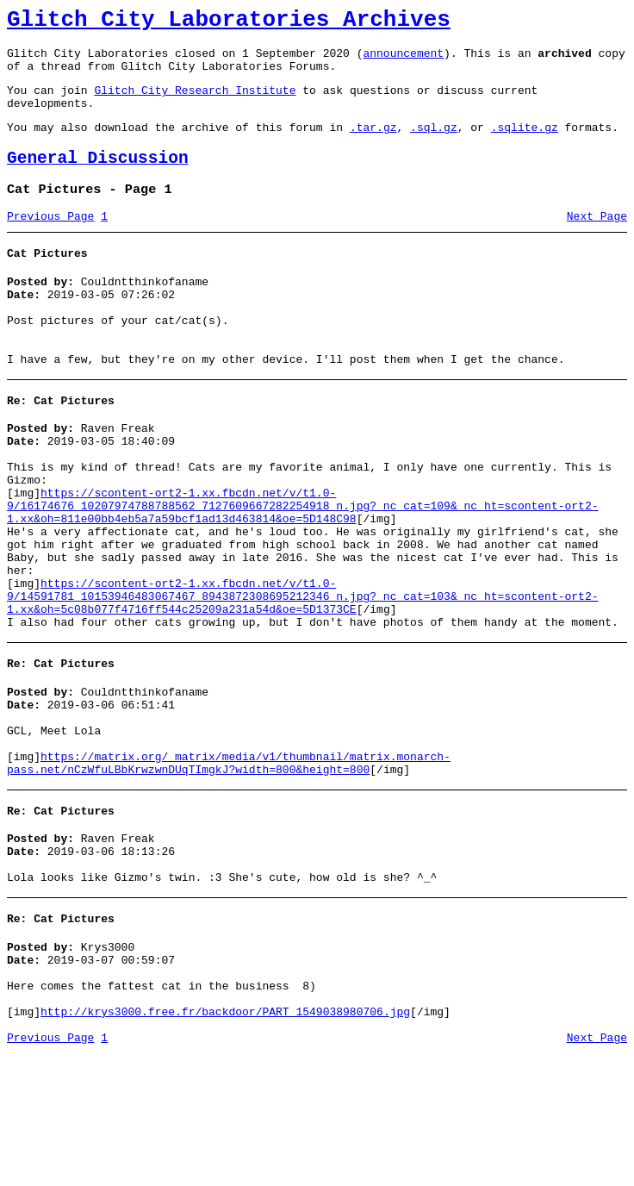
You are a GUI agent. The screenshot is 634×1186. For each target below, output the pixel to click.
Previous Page (50, 242)
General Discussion (98, 178)
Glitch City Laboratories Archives (229, 22)
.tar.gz (373, 145)
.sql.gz (433, 145)
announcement (403, 60)
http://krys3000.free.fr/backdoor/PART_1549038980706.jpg (225, 1141)
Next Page (597, 242)
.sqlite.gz (524, 145)
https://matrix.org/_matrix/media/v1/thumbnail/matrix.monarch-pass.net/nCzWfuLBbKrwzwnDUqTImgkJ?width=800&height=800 (229, 865)
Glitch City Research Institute (194, 102)
